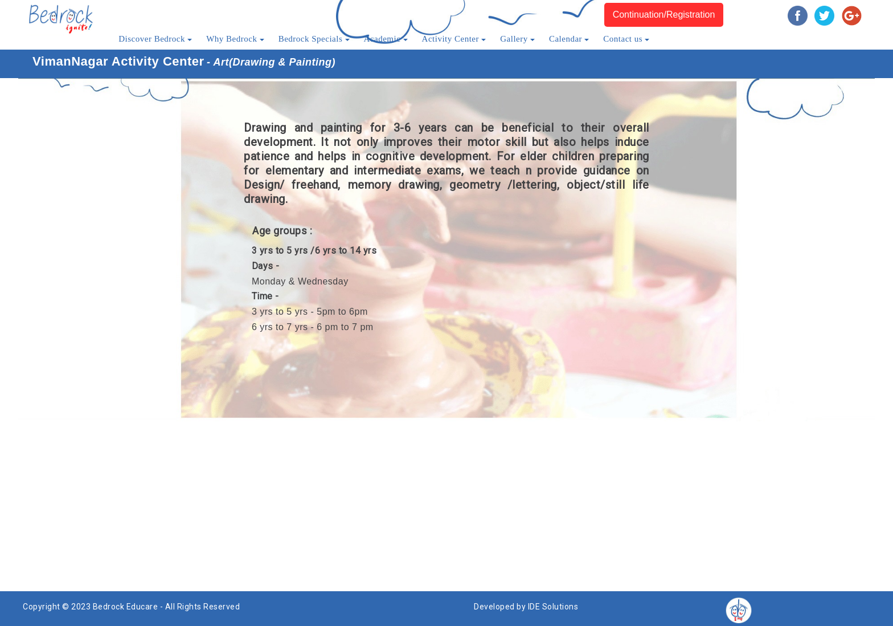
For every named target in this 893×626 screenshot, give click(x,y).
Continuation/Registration (664, 14)
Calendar (569, 38)
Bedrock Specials (314, 38)
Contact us (626, 38)
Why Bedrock (235, 38)
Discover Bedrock (155, 38)
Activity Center (454, 38)
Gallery (517, 38)
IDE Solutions (553, 606)
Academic (386, 38)
